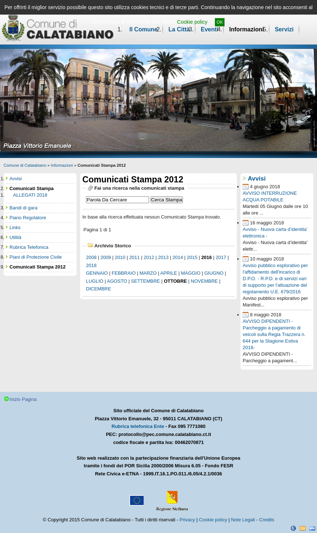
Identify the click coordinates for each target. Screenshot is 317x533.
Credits (266, 519)
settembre (145, 281)
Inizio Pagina (22, 399)
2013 (163, 257)
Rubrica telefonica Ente (137, 426)
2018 (91, 265)
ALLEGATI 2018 (30, 195)
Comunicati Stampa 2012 (37, 267)
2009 (106, 257)
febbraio (124, 273)
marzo (148, 273)
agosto (117, 281)
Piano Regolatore (27, 217)
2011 (134, 257)
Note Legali (243, 519)
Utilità (15, 237)
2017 (221, 257)
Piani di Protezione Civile (35, 257)
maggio (190, 273)
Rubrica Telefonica (28, 247)
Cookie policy (192, 22)
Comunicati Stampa (31, 188)
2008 (91, 257)
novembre (204, 281)
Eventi (209, 29)
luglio (94, 281)
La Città (179, 29)
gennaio (97, 273)
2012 (149, 257)
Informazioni (246, 29)
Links (14, 227)
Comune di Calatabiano (25, 165)
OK (219, 22)
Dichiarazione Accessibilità (293, 528)
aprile (168, 273)
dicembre (98, 288)
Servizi (284, 29)
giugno (214, 273)
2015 (192, 257)
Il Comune (143, 29)
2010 (120, 257)
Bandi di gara (23, 208)
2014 (177, 257)
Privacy (187, 519)
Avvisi (257, 178)
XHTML (312, 528)
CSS (303, 528)
